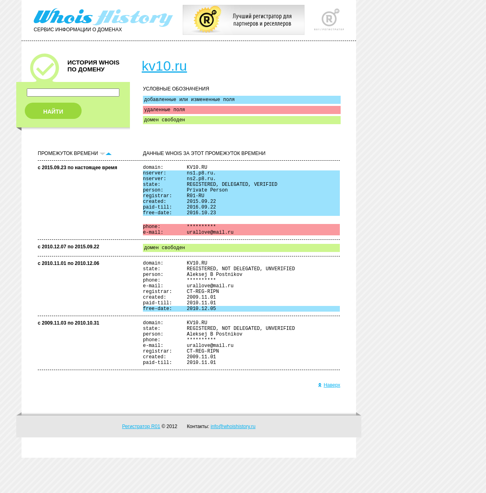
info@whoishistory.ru (233, 462)
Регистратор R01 (141, 462)
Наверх (329, 420)
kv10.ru (164, 65)
